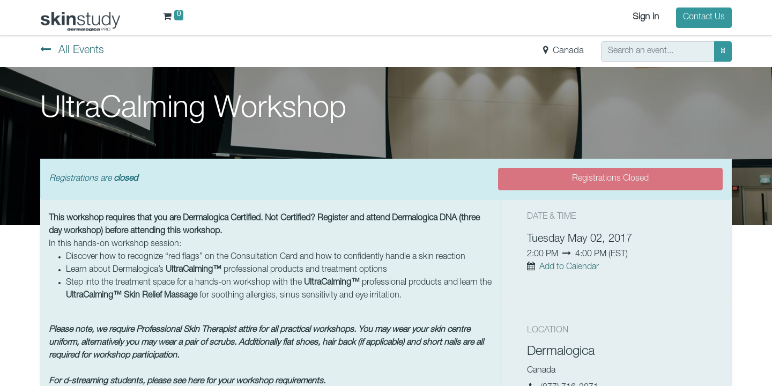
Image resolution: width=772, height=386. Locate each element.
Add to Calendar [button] (569, 267)
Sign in (646, 17)
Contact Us (704, 17)
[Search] (723, 51)
